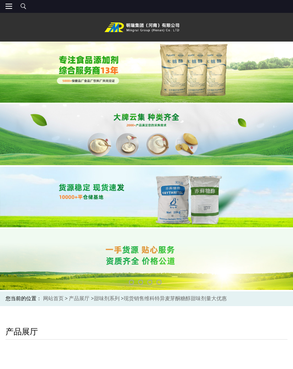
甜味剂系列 (107, 298)
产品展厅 (79, 298)
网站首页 (53, 298)
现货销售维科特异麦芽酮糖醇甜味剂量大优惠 (175, 298)
